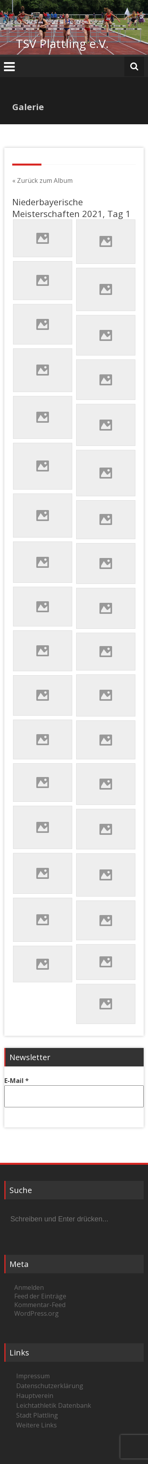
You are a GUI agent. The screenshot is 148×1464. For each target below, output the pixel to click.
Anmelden (29, 1287)
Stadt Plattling (37, 1415)
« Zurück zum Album (42, 180)
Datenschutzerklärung (49, 1385)
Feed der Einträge (40, 1296)
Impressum (33, 1376)
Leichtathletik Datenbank (53, 1405)
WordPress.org (36, 1313)
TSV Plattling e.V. (62, 43)
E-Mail (16, 1080)
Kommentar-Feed (40, 1304)
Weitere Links (36, 1425)
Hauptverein (34, 1395)
